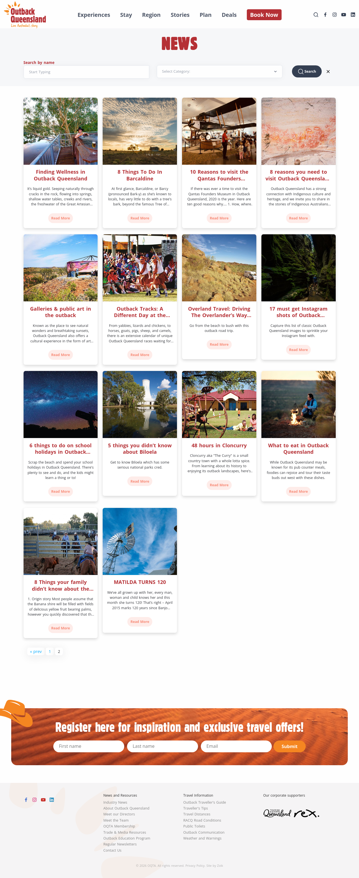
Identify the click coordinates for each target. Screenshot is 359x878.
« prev (36, 651)
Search (307, 71)
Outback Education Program (126, 838)
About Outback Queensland (126, 808)
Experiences (93, 15)
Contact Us (112, 850)
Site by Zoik (214, 865)
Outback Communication (204, 832)
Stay (126, 15)
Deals (229, 15)
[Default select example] (219, 71)
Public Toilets (194, 826)
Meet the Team (116, 820)
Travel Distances (196, 814)
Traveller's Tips (195, 808)
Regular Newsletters (120, 844)
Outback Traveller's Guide (204, 802)
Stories (180, 15)
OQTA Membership (119, 826)
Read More (60, 218)
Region (151, 15)
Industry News (115, 802)
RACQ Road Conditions (202, 820)
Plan (206, 15)
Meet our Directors (119, 814)
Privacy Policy (194, 865)
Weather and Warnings (202, 838)
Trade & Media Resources (124, 832)
